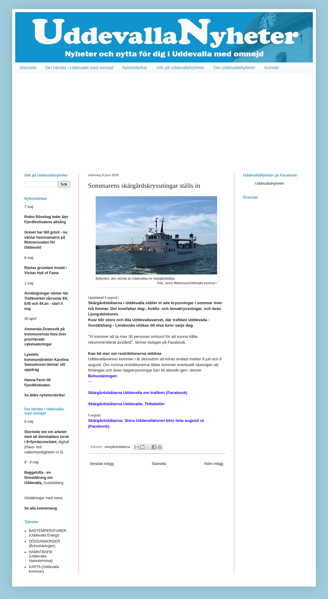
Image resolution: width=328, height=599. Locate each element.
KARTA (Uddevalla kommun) (44, 569)
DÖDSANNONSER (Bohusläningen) (44, 543)
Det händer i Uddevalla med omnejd (79, 67)
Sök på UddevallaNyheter (180, 67)
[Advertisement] (164, 118)
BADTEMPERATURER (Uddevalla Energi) (47, 533)
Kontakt (272, 67)
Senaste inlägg (102, 464)
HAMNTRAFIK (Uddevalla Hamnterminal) (41, 556)
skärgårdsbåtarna (117, 447)
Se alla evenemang (40, 508)
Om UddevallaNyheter (234, 67)
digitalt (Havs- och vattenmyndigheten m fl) (46, 442)
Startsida (27, 67)
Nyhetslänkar (134, 67)
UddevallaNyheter (269, 183)
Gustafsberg (43, 477)
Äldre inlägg (213, 464)
